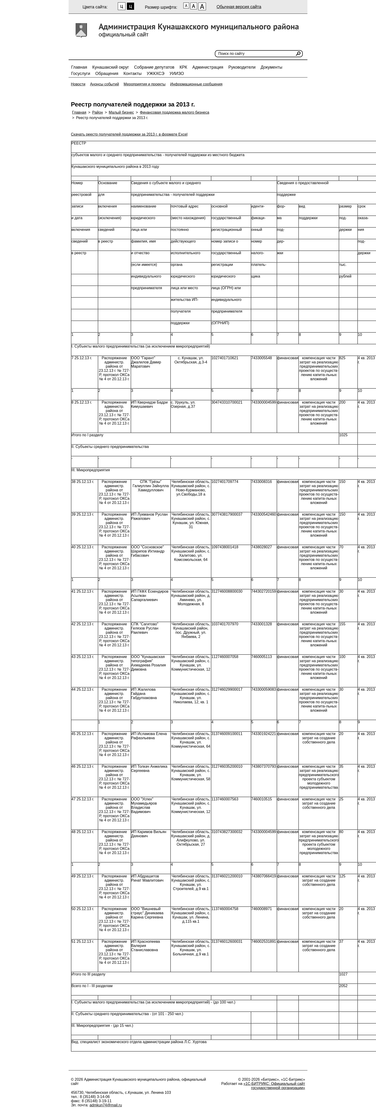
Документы (271, 67)
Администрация (207, 67)
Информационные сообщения (196, 84)
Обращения (106, 73)
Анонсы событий (104, 84)
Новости (78, 84)
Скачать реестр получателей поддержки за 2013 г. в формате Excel (129, 134)
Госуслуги (80, 73)
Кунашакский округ (110, 67)
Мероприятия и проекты (145, 84)
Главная (79, 67)
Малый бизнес (121, 112)
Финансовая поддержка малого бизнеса (174, 112)
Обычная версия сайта (238, 6)
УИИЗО (177, 73)
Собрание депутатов (154, 67)
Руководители (242, 67)
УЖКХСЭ (155, 73)
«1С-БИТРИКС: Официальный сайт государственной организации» (274, 1086)
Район (97, 112)
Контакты (132, 73)
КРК (183, 67)
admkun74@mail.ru (106, 1105)
